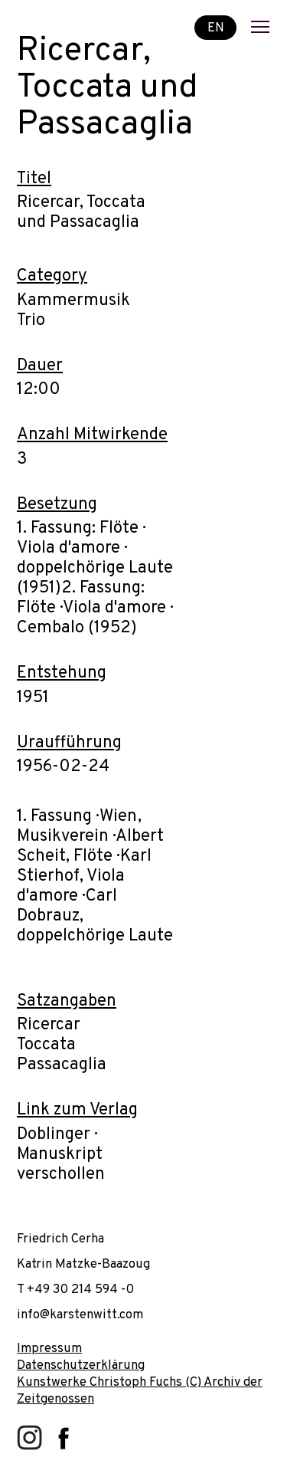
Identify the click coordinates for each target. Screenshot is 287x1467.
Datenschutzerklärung (81, 1365)
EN (215, 27)
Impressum (49, 1349)
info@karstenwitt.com (80, 1315)
